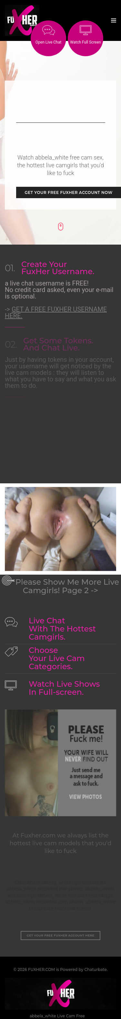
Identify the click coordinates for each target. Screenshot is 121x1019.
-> (56, 302)
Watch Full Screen (85, 35)
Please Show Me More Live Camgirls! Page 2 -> (67, 575)
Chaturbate (95, 958)
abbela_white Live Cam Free (57, 1005)
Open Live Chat (48, 35)
